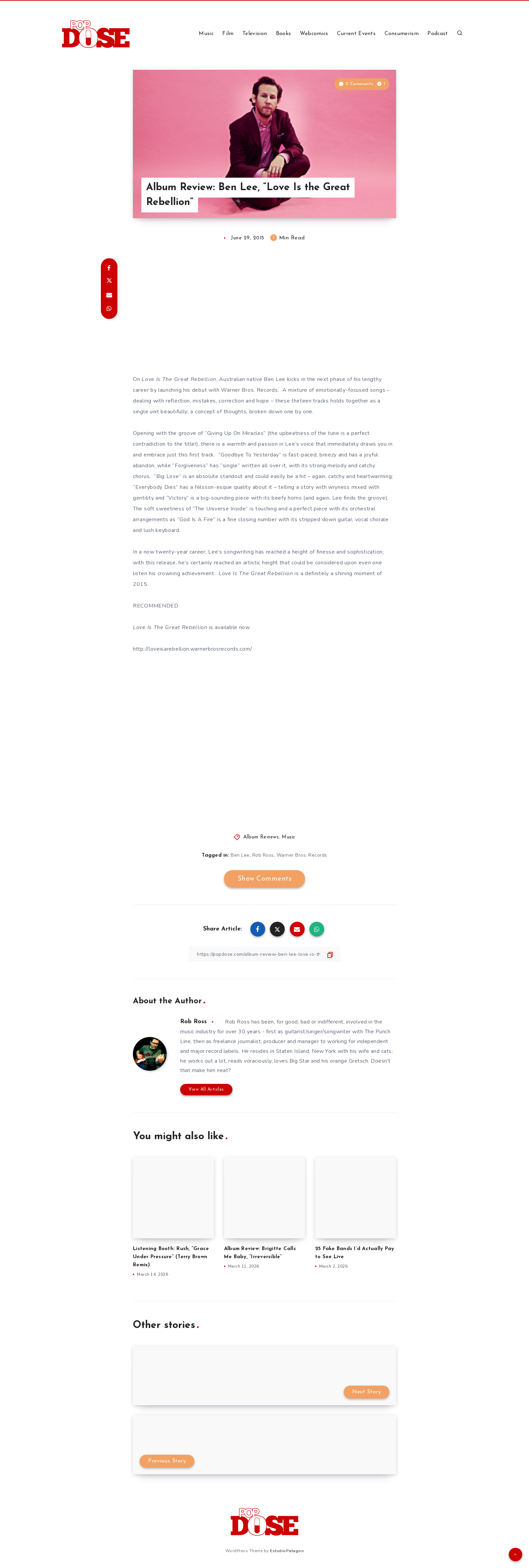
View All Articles (206, 1089)
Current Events (356, 33)
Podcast (437, 33)
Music (206, 33)
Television (255, 33)
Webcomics (314, 33)
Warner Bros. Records (302, 855)
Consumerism (402, 33)
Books (283, 33)
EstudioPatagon (287, 1551)
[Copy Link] (264, 954)
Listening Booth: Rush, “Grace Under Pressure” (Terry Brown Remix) (171, 1257)
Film (227, 33)
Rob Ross (263, 855)
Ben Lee (240, 855)
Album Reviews (261, 837)
